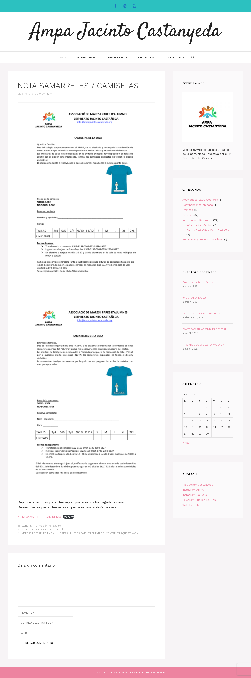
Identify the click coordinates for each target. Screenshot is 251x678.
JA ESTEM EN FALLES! (194, 297)
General (27, 525)
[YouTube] (134, 6)
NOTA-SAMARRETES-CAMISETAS (39, 516)
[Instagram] (125, 6)
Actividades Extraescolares (200, 199)
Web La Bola (191, 505)
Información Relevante (47, 525)
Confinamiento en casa (197, 204)
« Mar (186, 442)
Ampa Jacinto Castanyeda (125, 32)
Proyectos (146, 57)
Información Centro (199, 225)
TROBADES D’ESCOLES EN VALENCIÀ (203, 345)
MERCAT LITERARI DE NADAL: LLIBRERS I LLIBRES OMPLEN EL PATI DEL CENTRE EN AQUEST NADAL (80, 533)
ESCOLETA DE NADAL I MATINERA (201, 313)
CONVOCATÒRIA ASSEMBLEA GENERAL (204, 329)
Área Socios (119, 57)
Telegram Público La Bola (199, 499)
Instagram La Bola (194, 494)
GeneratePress (156, 672)
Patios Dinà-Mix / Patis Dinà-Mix (207, 230)
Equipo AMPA (86, 57)
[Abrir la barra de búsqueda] (192, 57)
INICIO (63, 57)
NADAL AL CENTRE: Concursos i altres (45, 529)
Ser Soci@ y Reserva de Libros (202, 239)
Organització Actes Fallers (197, 282)
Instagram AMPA (193, 489)
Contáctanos (174, 57)
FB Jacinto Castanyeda (197, 484)
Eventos (187, 209)
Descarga (68, 516)
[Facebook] (115, 6)
